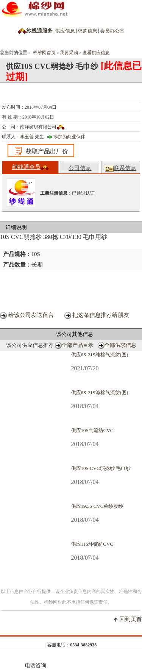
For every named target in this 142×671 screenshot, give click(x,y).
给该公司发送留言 (31, 315)
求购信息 (87, 31)
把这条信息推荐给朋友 (100, 315)
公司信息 (80, 168)
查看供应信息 (96, 52)
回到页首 (130, 619)
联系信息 (120, 168)
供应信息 (65, 31)
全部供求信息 (120, 345)
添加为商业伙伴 (69, 136)
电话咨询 (35, 661)
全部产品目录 (78, 345)
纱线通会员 (30, 167)
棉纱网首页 (44, 52)
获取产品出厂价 (41, 151)
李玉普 (27, 136)
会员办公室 (112, 31)
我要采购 (69, 52)
